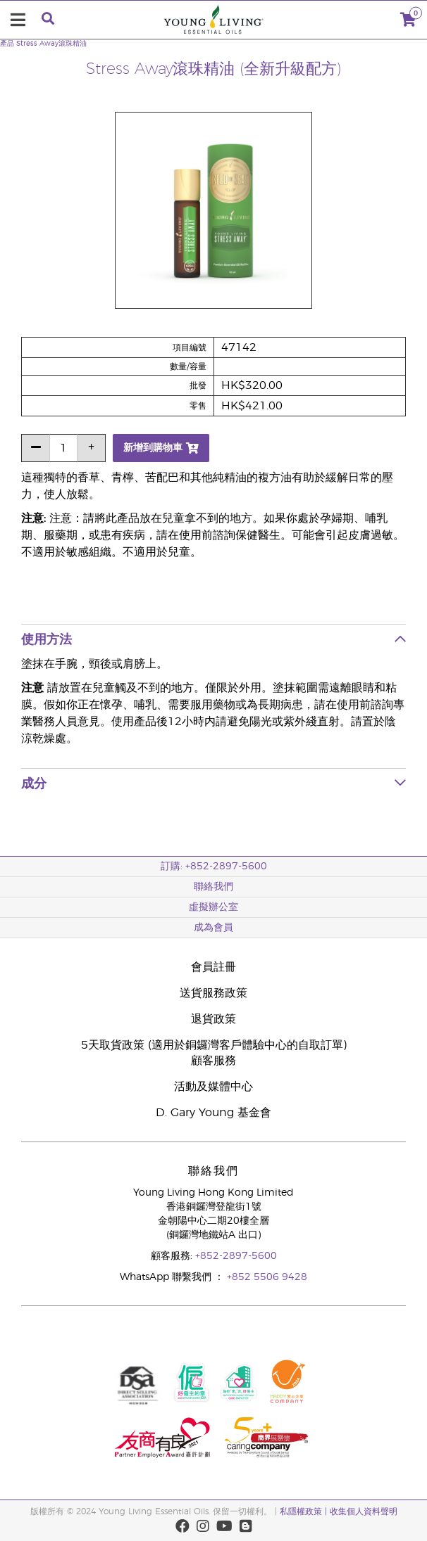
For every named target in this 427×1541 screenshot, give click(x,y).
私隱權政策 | (305, 1511)
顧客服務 (213, 1060)
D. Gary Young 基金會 (213, 1112)
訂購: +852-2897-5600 (214, 866)
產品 (7, 43)
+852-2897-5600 (236, 1256)
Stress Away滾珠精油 (51, 43)
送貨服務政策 (213, 993)
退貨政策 (213, 1019)
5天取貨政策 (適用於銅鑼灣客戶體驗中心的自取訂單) (214, 1045)
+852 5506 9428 (267, 1277)
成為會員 (213, 928)
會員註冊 (213, 967)
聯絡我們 (213, 887)
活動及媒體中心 (213, 1086)
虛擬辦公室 (213, 907)
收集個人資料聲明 (363, 1511)
